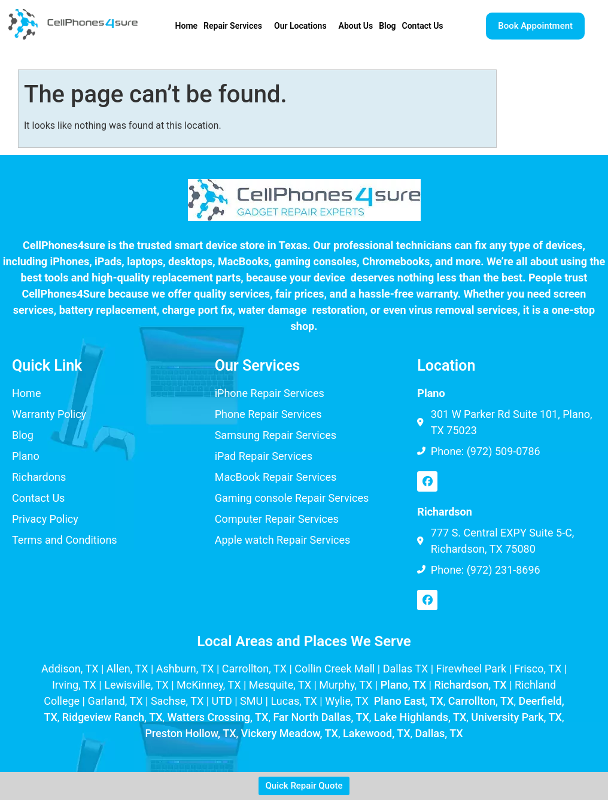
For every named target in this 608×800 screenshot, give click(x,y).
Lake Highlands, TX (420, 717)
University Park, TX (516, 717)
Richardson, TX (470, 684)
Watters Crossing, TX (218, 717)
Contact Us (422, 26)
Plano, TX (403, 684)
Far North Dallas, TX (321, 717)
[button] (235, 26)
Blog (387, 26)
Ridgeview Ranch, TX (112, 717)
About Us (356, 26)
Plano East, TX (408, 701)
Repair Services (232, 26)
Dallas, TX (439, 733)
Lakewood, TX (377, 733)
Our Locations (300, 26)
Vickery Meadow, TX (289, 733)
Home (186, 26)
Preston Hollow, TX (190, 733)
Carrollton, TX (481, 701)
